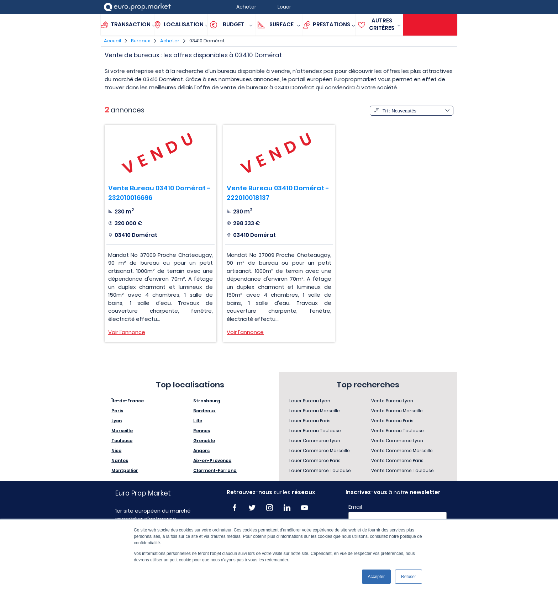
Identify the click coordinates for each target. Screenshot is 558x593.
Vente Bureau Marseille (397, 411)
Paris (117, 411)
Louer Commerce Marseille (319, 451)
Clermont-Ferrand (215, 470)
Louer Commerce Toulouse (320, 470)
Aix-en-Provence (212, 460)
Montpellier (124, 470)
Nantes (119, 460)
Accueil (112, 40)
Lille (197, 421)
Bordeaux (204, 411)
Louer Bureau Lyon (309, 401)
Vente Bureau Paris (392, 421)
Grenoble (204, 441)
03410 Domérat (207, 40)
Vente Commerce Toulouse (402, 470)
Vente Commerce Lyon (397, 441)
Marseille (122, 431)
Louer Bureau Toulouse (315, 431)
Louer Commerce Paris (315, 460)
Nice (116, 451)
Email (355, 506)
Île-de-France (127, 401)
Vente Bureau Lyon (392, 401)
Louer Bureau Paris (310, 421)
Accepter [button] (376, 576)
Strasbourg (206, 401)
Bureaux (140, 40)
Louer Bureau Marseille (314, 411)
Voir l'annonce (126, 332)
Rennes (201, 431)
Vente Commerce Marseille (402, 451)
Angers (201, 451)
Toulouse (121, 441)
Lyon (116, 421)
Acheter (169, 40)
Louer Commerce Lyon (314, 441)
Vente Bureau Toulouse (397, 431)
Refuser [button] (408, 576)
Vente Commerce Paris (397, 460)
